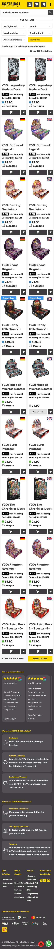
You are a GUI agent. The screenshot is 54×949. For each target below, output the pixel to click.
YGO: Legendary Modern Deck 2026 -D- (13, 89)
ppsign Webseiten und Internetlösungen (27, 945)
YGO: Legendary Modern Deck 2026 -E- (40, 89)
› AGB (4, 887)
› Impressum (7, 879)
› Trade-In (31, 876)
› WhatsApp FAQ (32, 888)
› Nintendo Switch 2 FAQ (32, 881)
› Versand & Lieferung (19, 888)
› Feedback (19, 897)
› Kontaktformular (21, 881)
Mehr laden (40, 658)
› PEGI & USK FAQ (32, 899)
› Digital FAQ (32, 894)
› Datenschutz (7, 883)
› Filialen (17, 893)
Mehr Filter (35, 39)
